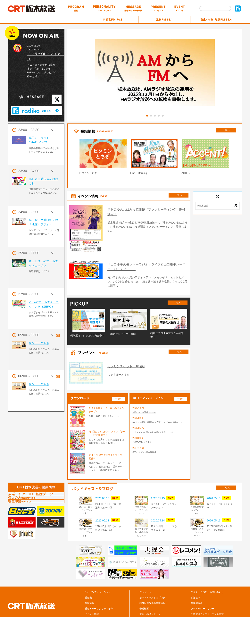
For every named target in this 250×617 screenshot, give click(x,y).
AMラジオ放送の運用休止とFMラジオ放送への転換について (159, 407)
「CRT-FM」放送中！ (143, 430)
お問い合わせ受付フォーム (146, 395)
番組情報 (89, 585)
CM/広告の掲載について (203, 602)
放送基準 (195, 580)
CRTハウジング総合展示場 (146, 440)
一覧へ (225, 130)
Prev (69, 157)
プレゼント (145, 574)
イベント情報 (92, 596)
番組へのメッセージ (150, 596)
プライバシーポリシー (202, 591)
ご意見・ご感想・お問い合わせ (207, 574)
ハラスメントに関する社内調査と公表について (157, 419)
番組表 (88, 580)
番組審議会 (197, 585)
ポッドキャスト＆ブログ (152, 580)
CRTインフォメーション (98, 574)
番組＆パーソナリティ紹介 (99, 591)
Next (240, 157)
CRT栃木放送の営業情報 (152, 585)
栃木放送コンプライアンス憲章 (207, 596)
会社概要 (144, 591)
